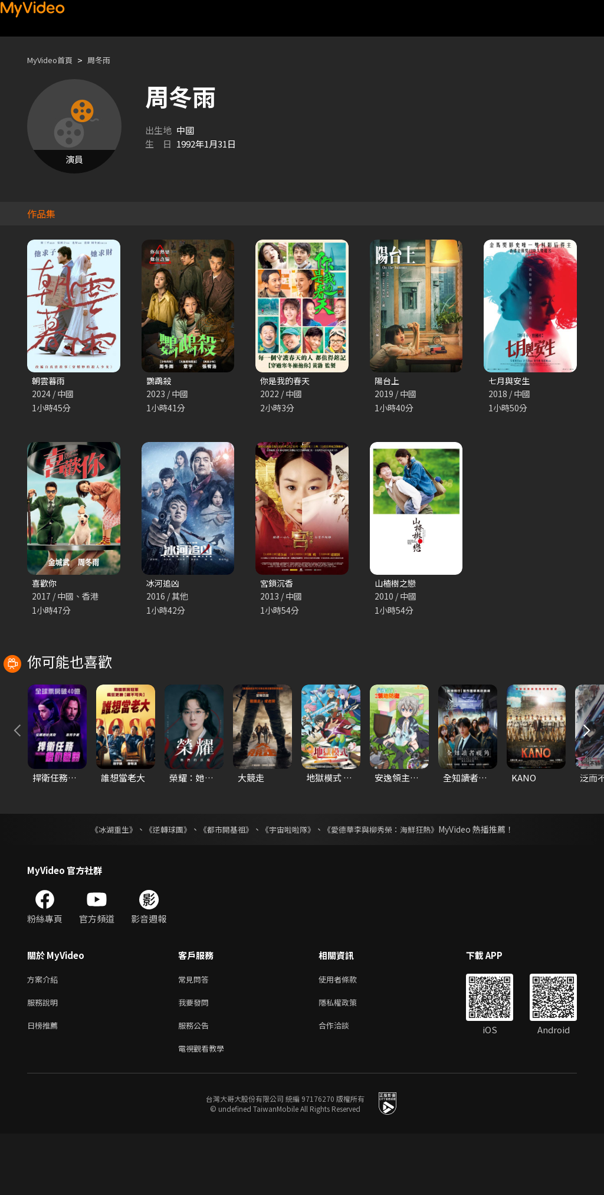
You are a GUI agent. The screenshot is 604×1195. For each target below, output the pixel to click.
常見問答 (196, 1034)
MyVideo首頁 (54, 60)
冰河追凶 (164, 584)
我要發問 (196, 1059)
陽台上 (388, 381)
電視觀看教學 (204, 1108)
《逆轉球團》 (161, 883)
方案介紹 (45, 1034)
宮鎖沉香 (278, 584)
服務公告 (196, 1084)
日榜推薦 (45, 1084)
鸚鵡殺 (159, 381)
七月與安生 (510, 381)
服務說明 (45, 1059)
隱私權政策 (348, 1059)
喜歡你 (45, 584)
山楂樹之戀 (397, 584)
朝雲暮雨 (49, 381)
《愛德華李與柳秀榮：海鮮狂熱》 (388, 883)
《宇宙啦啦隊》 (289, 883)
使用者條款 (348, 1034)
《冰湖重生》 (103, 883)
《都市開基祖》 (223, 883)
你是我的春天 (286, 381)
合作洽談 (343, 1084)
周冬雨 (109, 60)
